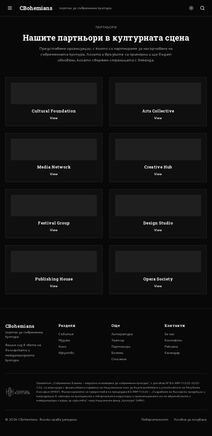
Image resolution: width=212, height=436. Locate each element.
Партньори (120, 347)
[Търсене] (202, 8)
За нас (169, 334)
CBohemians (36, 8)
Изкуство (66, 353)
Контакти (173, 340)
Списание (119, 359)
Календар (172, 353)
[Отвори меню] (9, 8)
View (54, 118)
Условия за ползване (190, 419)
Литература (122, 334)
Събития (66, 334)
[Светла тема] (191, 8)
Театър (117, 340)
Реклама (171, 347)
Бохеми (117, 353)
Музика (64, 340)
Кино (62, 347)
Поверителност (154, 419)
